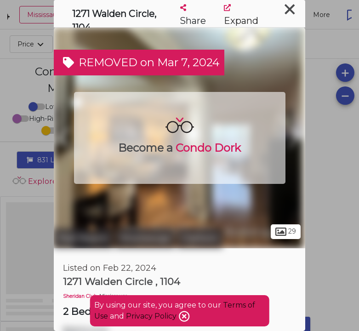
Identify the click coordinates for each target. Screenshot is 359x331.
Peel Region (83, 238)
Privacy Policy (152, 316)
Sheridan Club (80, 296)
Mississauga (145, 238)
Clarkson (200, 238)
